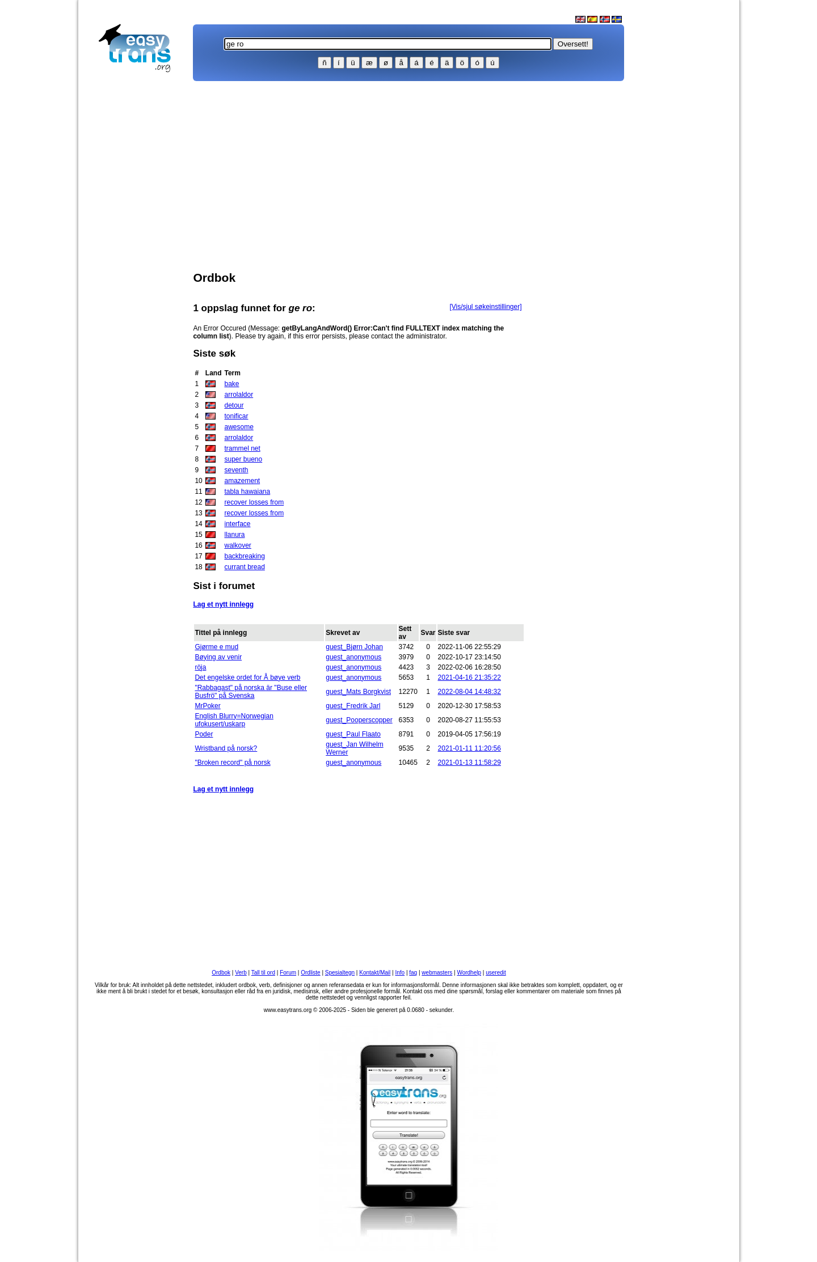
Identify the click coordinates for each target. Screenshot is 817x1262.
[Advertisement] (139, 258)
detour (233, 405)
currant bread (244, 567)
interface (237, 524)
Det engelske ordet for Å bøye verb (247, 677)
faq (413, 972)
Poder (204, 734)
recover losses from (254, 502)
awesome (238, 427)
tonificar (236, 416)
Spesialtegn (340, 972)
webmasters (437, 972)
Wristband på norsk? (226, 748)
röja (200, 667)
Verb (241, 972)
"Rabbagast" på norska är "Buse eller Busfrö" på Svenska (251, 692)
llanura (234, 535)
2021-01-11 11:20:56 (469, 748)
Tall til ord (263, 972)
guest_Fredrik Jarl (353, 706)
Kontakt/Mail (374, 972)
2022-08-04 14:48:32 (469, 692)
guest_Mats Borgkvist (358, 692)
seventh (236, 470)
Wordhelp (469, 972)
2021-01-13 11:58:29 (469, 762)
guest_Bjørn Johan (354, 647)
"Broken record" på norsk (232, 762)
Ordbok (221, 972)
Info (400, 972)
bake (231, 384)
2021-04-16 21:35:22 (469, 677)
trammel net (242, 448)
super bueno (243, 459)
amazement (242, 481)
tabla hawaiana (247, 492)
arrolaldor (238, 395)
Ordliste (310, 972)
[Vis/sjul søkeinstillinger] (485, 307)
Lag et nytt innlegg (223, 604)
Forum (288, 972)
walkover (237, 545)
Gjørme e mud (216, 647)
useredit (496, 972)
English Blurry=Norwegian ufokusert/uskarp (234, 720)
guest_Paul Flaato (353, 734)
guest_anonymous (353, 657)
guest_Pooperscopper (359, 720)
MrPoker (207, 706)
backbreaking (244, 556)
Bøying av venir (218, 657)
